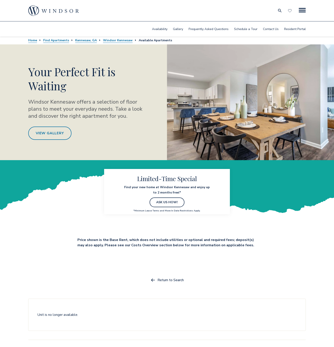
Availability (159, 29)
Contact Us (271, 29)
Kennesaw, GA (86, 40)
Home (32, 40)
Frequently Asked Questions (209, 29)
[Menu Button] (302, 10)
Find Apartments (56, 40)
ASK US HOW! (167, 202)
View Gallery (50, 133)
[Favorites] (290, 10)
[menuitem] (159, 29)
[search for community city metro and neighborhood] (279, 10)
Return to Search (167, 280)
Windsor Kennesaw (118, 40)
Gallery (178, 29)
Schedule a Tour (245, 29)
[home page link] (53, 11)
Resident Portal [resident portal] (295, 29)
